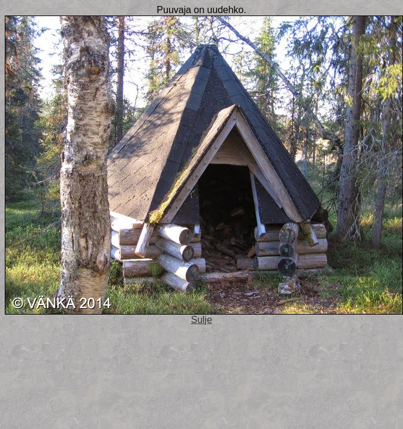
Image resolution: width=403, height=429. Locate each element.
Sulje (202, 320)
